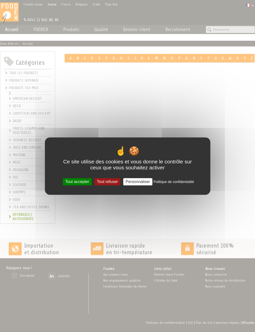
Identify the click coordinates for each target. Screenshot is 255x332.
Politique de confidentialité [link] (173, 182)
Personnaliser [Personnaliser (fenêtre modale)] (138, 182)
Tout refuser (107, 182)
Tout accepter (77, 182)
